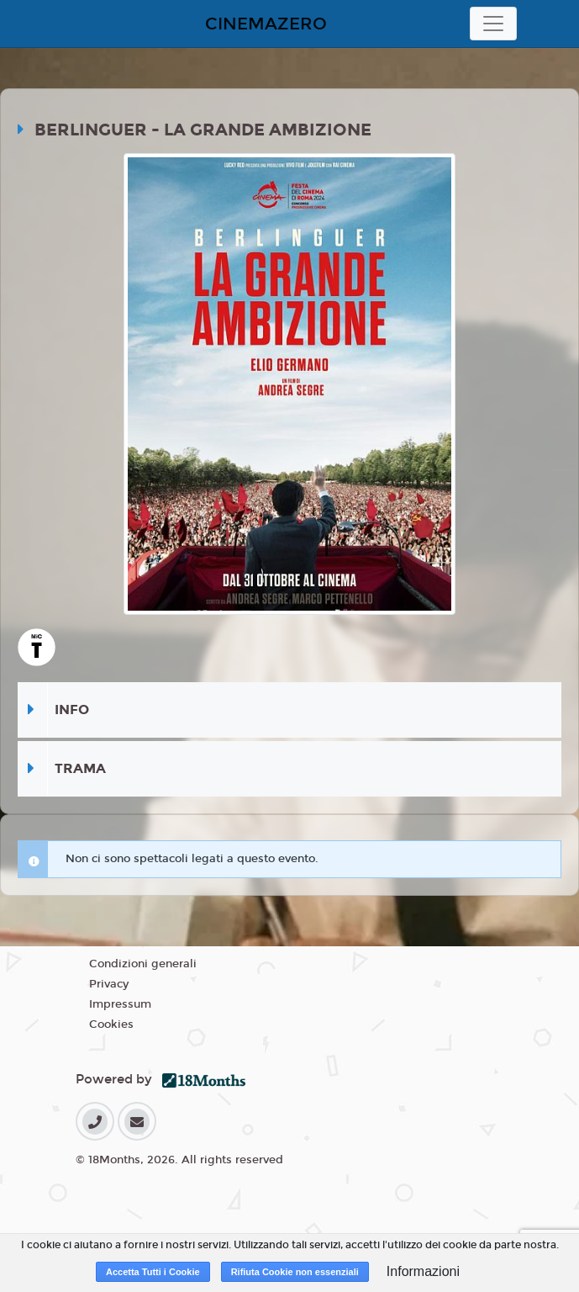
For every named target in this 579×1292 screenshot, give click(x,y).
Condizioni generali (143, 964)
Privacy (109, 984)
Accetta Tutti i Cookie (153, 1272)
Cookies (111, 1024)
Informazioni (423, 1271)
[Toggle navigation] (493, 23)
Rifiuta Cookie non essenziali (295, 1272)
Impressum (120, 1004)
